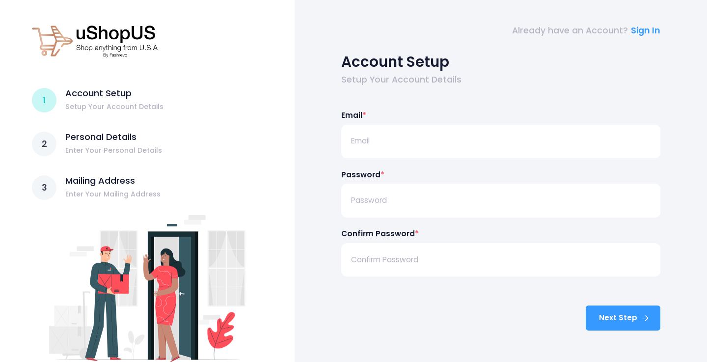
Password (362, 174)
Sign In (645, 30)
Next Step (625, 317)
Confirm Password (380, 233)
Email (353, 115)
